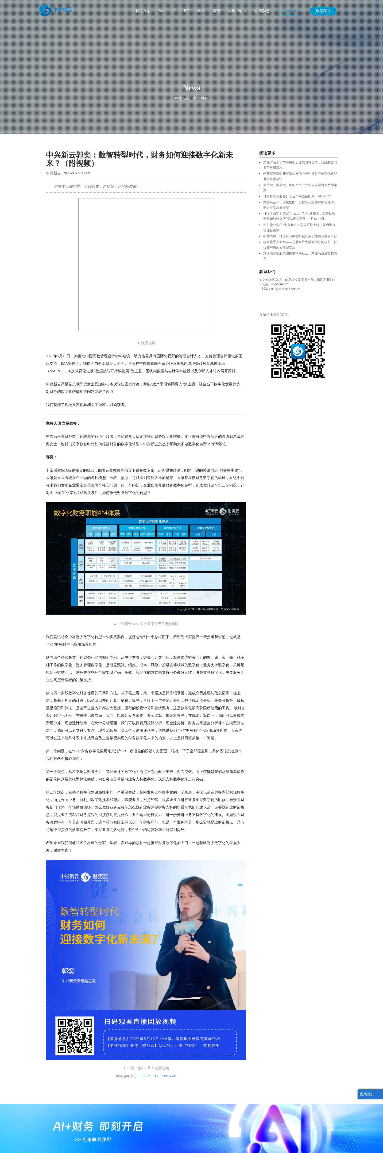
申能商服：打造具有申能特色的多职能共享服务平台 (300, 236)
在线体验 (290, 11)
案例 (216, 11)
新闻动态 (262, 11)
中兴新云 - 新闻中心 (191, 99)
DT (186, 11)
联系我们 (323, 11)
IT (174, 11)
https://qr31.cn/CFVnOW (158, 1076)
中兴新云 (53, 173)
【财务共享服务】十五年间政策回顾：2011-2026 (297, 196)
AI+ (161, 11)
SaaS (200, 11)
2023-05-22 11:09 (76, 173)
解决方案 (143, 11)
